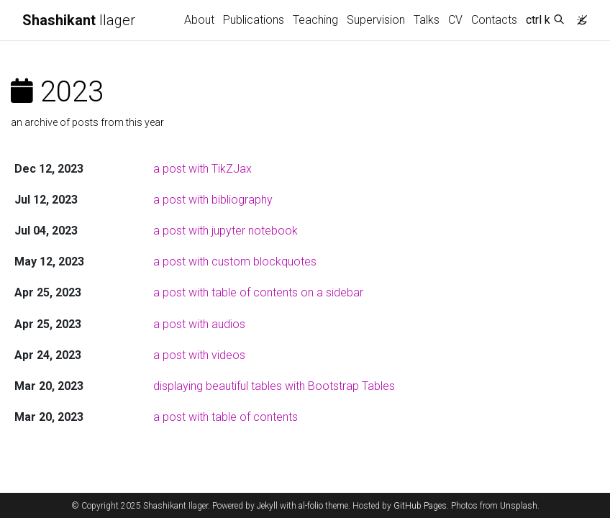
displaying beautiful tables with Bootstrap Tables (274, 386)
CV (455, 20)
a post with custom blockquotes (235, 261)
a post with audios (199, 324)
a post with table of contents (225, 417)
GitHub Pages (420, 506)
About (199, 20)
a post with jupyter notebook (225, 230)
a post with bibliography (213, 199)
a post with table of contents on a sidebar (258, 292)
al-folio (311, 506)
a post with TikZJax (202, 169)
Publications (253, 20)
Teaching (315, 20)
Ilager (78, 20)
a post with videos (199, 355)
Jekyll (267, 506)
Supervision (376, 20)
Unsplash (518, 506)
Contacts (494, 20)
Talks (427, 20)
